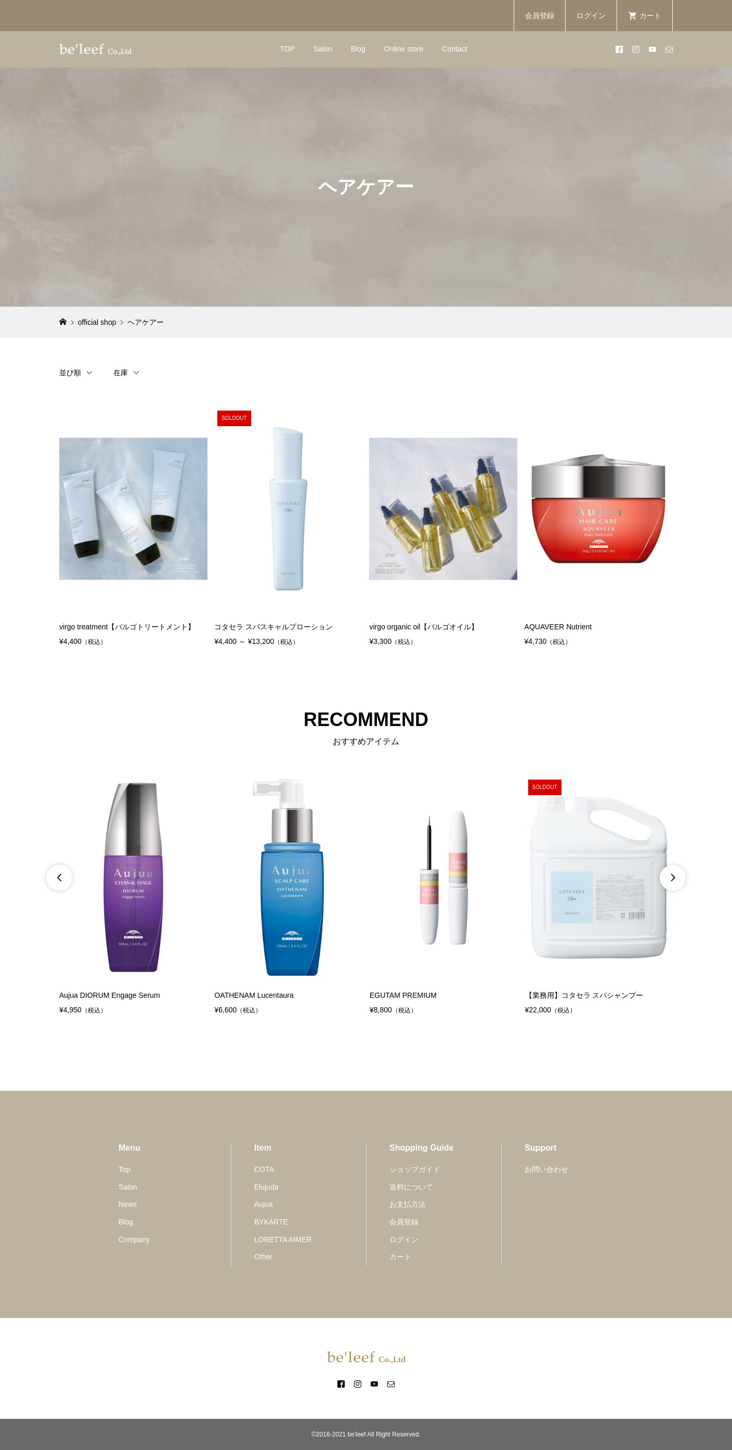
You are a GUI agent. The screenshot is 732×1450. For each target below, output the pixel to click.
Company (134, 1239)
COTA (264, 1169)
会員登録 (539, 15)
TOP (287, 49)
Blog (358, 49)
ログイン (591, 15)
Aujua (263, 1204)
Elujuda (266, 1187)
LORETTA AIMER (282, 1239)
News (128, 1204)
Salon (322, 49)
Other (263, 1257)
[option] (133, 896)
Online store (403, 49)
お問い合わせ (546, 1169)
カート (400, 1257)
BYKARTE (271, 1222)
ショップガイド (414, 1169)
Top (124, 1169)
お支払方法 (407, 1204)
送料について (411, 1187)
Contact (454, 49)
